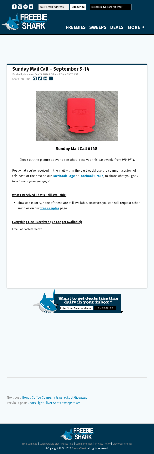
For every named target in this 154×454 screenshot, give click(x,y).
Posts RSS (67, 443)
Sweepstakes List (49, 443)
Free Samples (29, 443)
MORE (136, 27)
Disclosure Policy (122, 443)
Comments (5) (68, 74)
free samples (49, 208)
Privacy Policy (102, 443)
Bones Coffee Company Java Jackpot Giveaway (54, 397)
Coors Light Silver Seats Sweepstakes (54, 403)
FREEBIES (76, 27)
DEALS (117, 27)
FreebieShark (79, 448)
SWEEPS (97, 27)
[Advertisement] (77, 47)
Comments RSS (84, 443)
